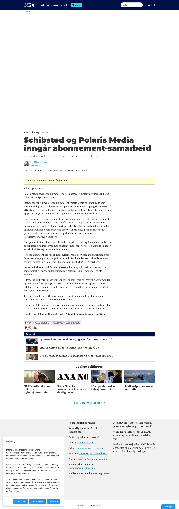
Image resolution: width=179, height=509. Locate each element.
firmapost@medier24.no (82, 468)
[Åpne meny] (152, 5)
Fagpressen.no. (16, 491)
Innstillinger (168, 507)
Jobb (42, 5)
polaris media (42, 323)
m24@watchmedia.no (95, 459)
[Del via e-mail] (35, 328)
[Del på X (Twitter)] (30, 328)
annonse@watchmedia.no (93, 453)
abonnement (73, 323)
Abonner (76, 5)
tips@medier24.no (84, 442)
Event (64, 5)
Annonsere (52, 5)
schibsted (58, 323)
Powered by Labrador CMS (89, 505)
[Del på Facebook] (26, 328)
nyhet (28, 323)
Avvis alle (53, 501)
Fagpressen (103, 473)
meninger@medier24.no (90, 448)
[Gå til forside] (29, 5)
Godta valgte (37, 501)
